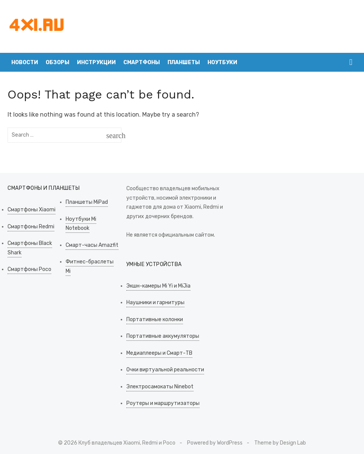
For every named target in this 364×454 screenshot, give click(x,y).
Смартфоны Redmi (31, 226)
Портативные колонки (154, 319)
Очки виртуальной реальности (165, 369)
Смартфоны (141, 62)
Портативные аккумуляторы (162, 336)
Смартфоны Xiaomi (31, 209)
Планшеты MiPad (87, 202)
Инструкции (96, 62)
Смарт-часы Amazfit (92, 245)
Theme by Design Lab (280, 443)
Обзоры (57, 62)
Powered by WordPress (215, 443)
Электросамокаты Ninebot (160, 386)
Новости (24, 62)
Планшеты (183, 62)
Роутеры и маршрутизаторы (163, 403)
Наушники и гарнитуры (155, 302)
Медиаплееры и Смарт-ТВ (159, 353)
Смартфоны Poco (29, 269)
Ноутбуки (222, 62)
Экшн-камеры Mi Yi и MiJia (158, 286)
